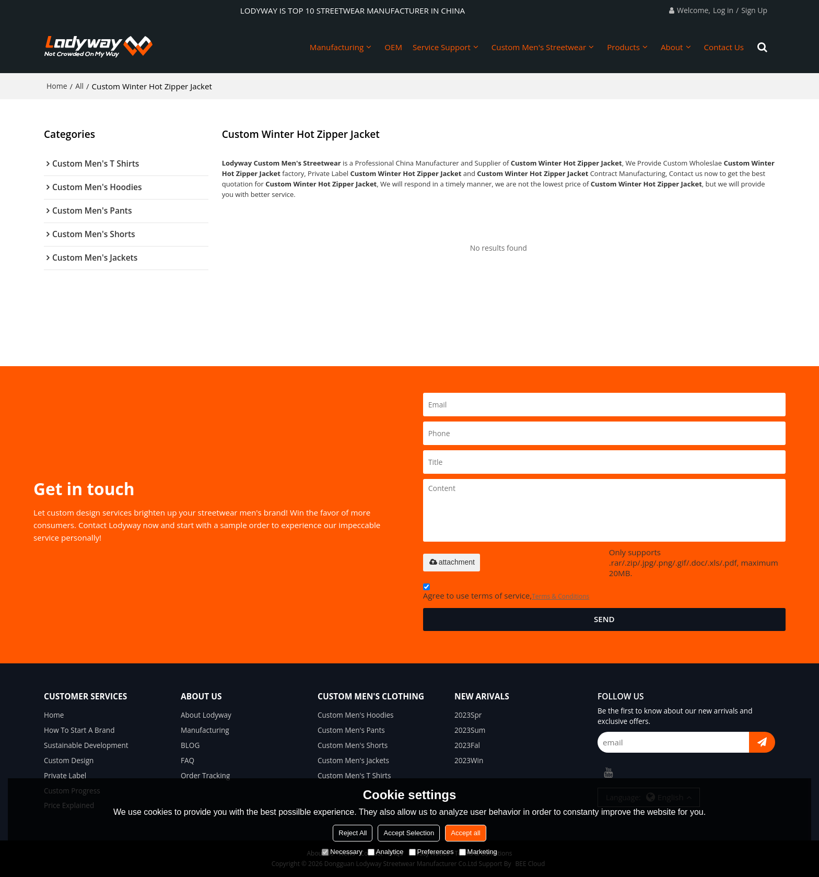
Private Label (65, 775)
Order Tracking (205, 775)
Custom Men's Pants (351, 730)
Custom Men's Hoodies (355, 715)
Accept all (465, 833)
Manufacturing (337, 47)
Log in (723, 10)
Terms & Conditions (560, 596)
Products (623, 47)
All (79, 86)
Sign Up (754, 10)
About (672, 47)
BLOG (190, 745)
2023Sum (469, 730)
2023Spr (468, 715)
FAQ (187, 760)
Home (56, 86)
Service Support (442, 47)
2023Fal (467, 745)
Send (604, 619)
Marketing (478, 852)
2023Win (468, 760)
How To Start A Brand (79, 730)
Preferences (431, 852)
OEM (393, 47)
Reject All (352, 833)
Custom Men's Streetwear (539, 47)
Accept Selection (408, 833)
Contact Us (724, 47)
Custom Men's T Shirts (354, 775)
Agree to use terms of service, (506, 593)
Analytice (386, 852)
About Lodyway (206, 715)
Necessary (342, 852)
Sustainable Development (86, 745)
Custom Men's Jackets (353, 760)
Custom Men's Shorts (353, 745)
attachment (451, 562)
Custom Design (68, 760)
